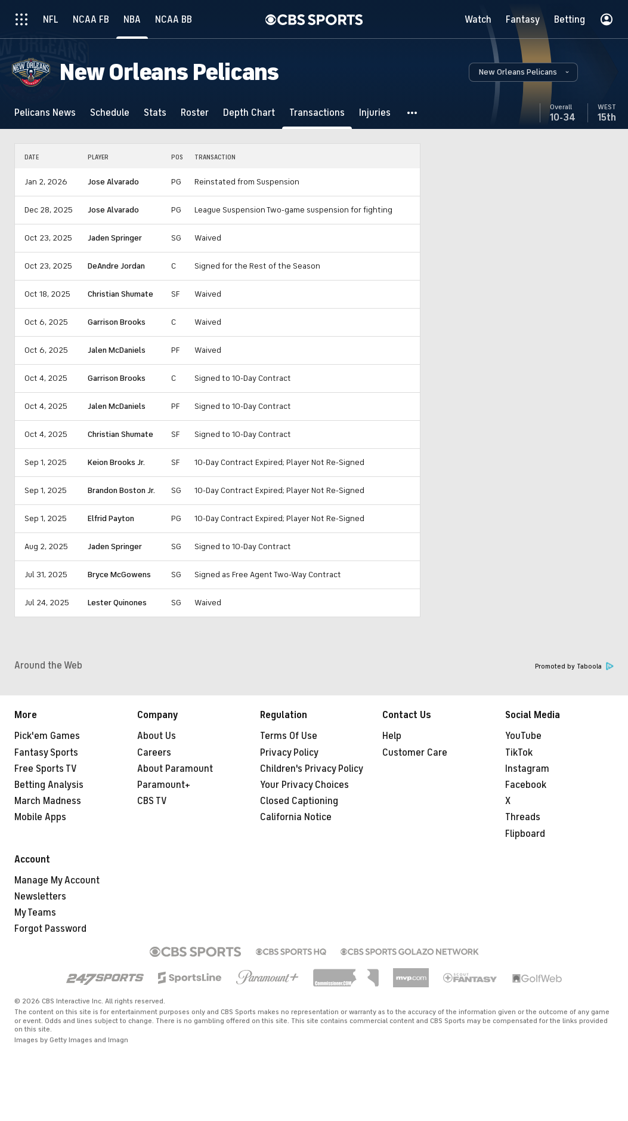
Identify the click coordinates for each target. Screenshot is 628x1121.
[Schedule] (110, 112)
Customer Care (414, 753)
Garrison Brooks (117, 322)
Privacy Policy (289, 753)
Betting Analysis (48, 785)
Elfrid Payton (111, 518)
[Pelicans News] (45, 112)
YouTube (523, 736)
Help (391, 736)
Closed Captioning (299, 801)
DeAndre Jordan (116, 266)
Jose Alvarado (113, 182)
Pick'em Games (47, 736)
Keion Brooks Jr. (116, 462)
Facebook (525, 785)
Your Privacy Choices (304, 785)
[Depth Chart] (249, 112)
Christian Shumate (120, 294)
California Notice (296, 817)
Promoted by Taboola (574, 666)
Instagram (527, 769)
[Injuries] (375, 112)
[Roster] (195, 112)
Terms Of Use (288, 736)
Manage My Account (57, 880)
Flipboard (525, 834)
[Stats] (155, 112)
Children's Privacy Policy (311, 769)
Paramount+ (163, 785)
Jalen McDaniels (117, 350)
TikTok (519, 753)
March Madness (47, 801)
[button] (523, 72)
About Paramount (175, 769)
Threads (522, 817)
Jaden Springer (115, 238)
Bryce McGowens (119, 574)
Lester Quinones (117, 603)
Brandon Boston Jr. (121, 490)
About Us (156, 736)
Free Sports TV (45, 769)
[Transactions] (317, 112)
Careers (154, 753)
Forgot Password (50, 929)
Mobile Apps (40, 817)
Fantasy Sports (46, 753)
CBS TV (152, 801)
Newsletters (40, 897)
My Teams (35, 913)
